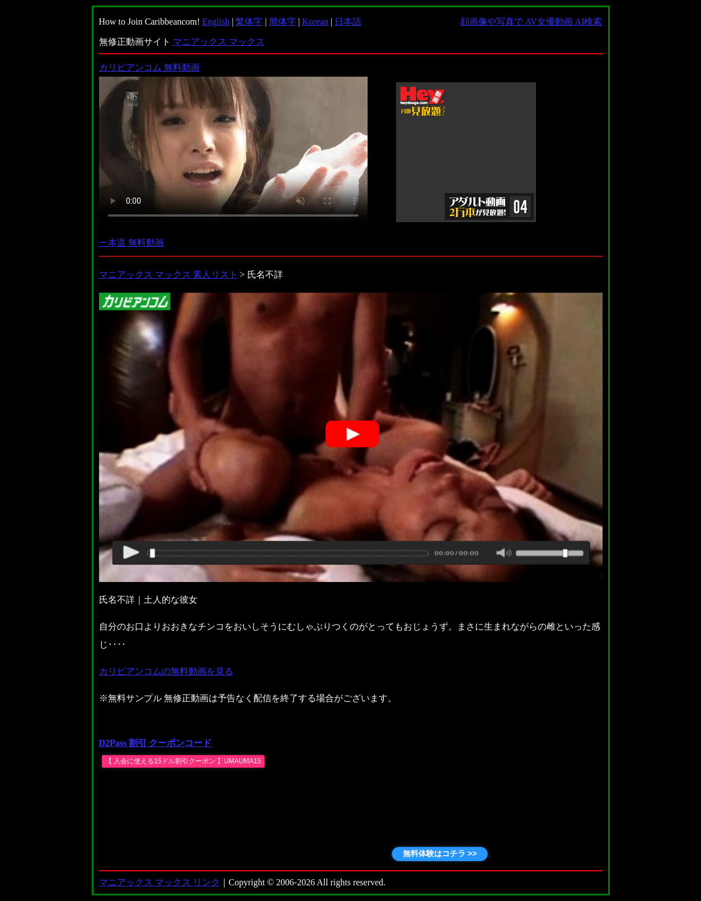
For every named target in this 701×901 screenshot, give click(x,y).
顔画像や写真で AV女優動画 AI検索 (531, 21)
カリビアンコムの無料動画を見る (166, 671)
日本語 (348, 21)
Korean (315, 21)
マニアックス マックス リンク (159, 882)
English (215, 21)
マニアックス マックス (219, 41)
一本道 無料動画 (131, 242)
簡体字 (282, 21)
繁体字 (249, 21)
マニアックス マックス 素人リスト (168, 274)
